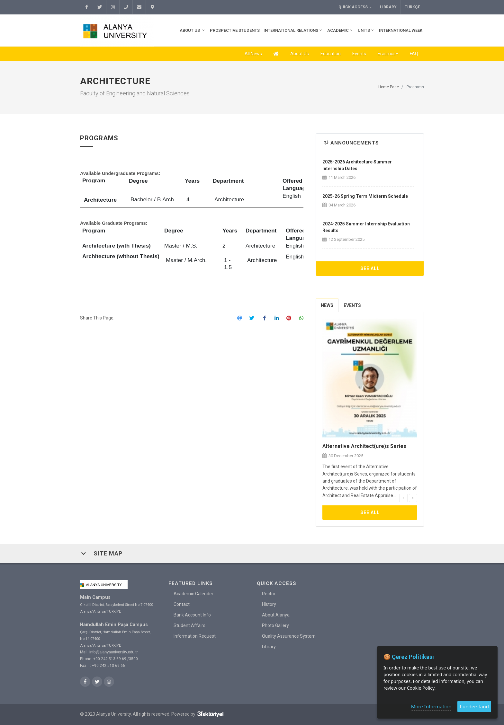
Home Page (388, 87)
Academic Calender (193, 593)
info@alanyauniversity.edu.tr (113, 652)
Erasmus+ (388, 53)
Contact (182, 604)
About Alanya (276, 614)
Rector (268, 593)
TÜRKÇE (412, 7)
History (269, 604)
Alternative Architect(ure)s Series (364, 446)
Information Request (195, 636)
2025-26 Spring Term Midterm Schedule (365, 196)
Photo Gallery (275, 625)
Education (330, 53)
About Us (299, 53)
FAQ (414, 53)
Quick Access (355, 7)
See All (370, 268)
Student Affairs (189, 625)
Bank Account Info (192, 614)
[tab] (327, 305)
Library (388, 7)
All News (253, 53)
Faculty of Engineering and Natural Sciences (135, 93)
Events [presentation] (352, 305)
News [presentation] (327, 305)
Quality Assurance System (289, 636)
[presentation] (403, 498)
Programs (415, 87)
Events (359, 53)
